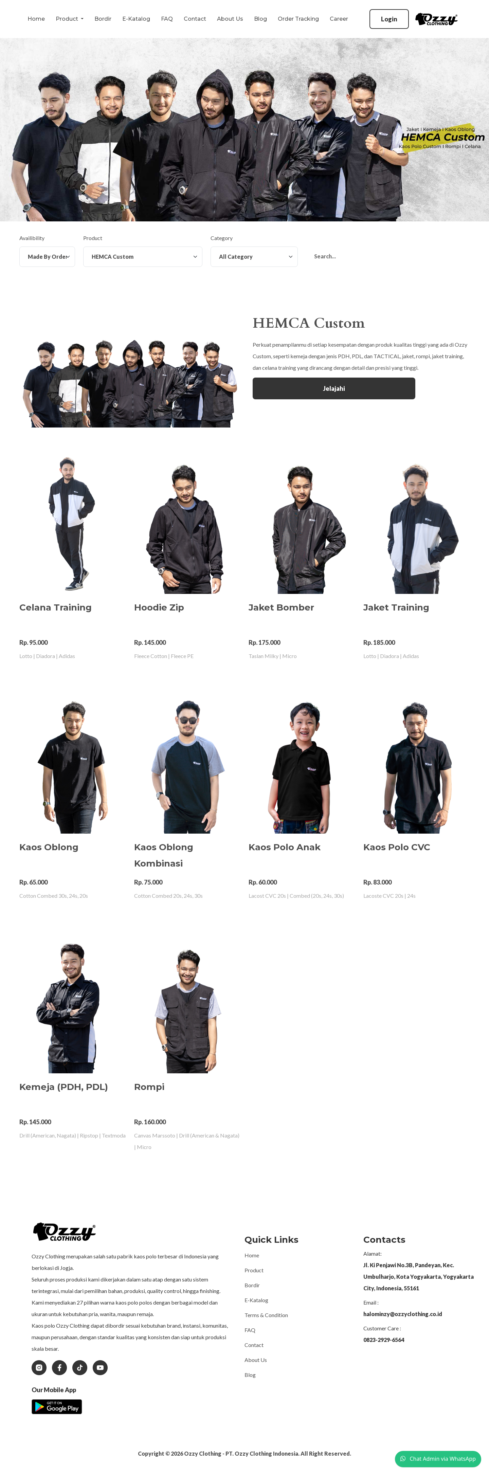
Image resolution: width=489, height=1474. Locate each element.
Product (92, 238)
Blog (260, 19)
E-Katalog (136, 19)
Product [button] (67, 19)
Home (36, 19)
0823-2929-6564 (383, 1339)
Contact (195, 19)
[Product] (142, 257)
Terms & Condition (266, 1315)
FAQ (167, 19)
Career (339, 19)
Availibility (31, 238)
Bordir (102, 19)
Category (222, 238)
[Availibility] (47, 257)
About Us (230, 19)
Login (389, 19)
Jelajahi (334, 388)
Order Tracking (298, 19)
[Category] (254, 257)
